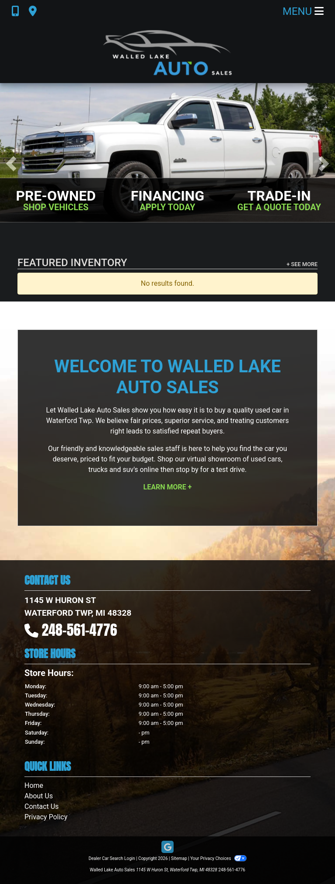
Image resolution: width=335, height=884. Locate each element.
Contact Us (41, 806)
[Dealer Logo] (167, 53)
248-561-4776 (79, 630)
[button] (11, 164)
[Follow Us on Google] (167, 847)
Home (33, 785)
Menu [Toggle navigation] (303, 11)
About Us (38, 796)
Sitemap (179, 858)
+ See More (302, 264)
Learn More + (168, 487)
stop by (187, 469)
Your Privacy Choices (218, 858)
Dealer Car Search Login (112, 858)
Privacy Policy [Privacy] (46, 817)
